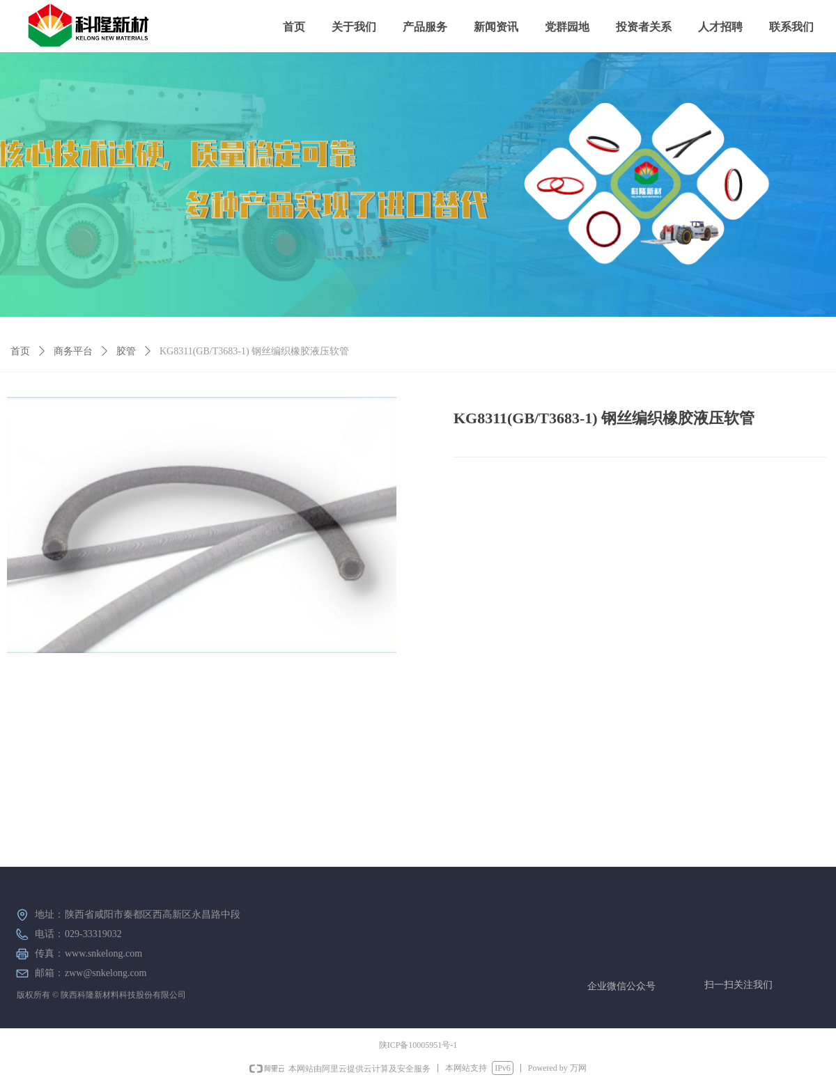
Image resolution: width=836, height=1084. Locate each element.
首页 (20, 351)
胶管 (126, 351)
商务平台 (73, 351)
